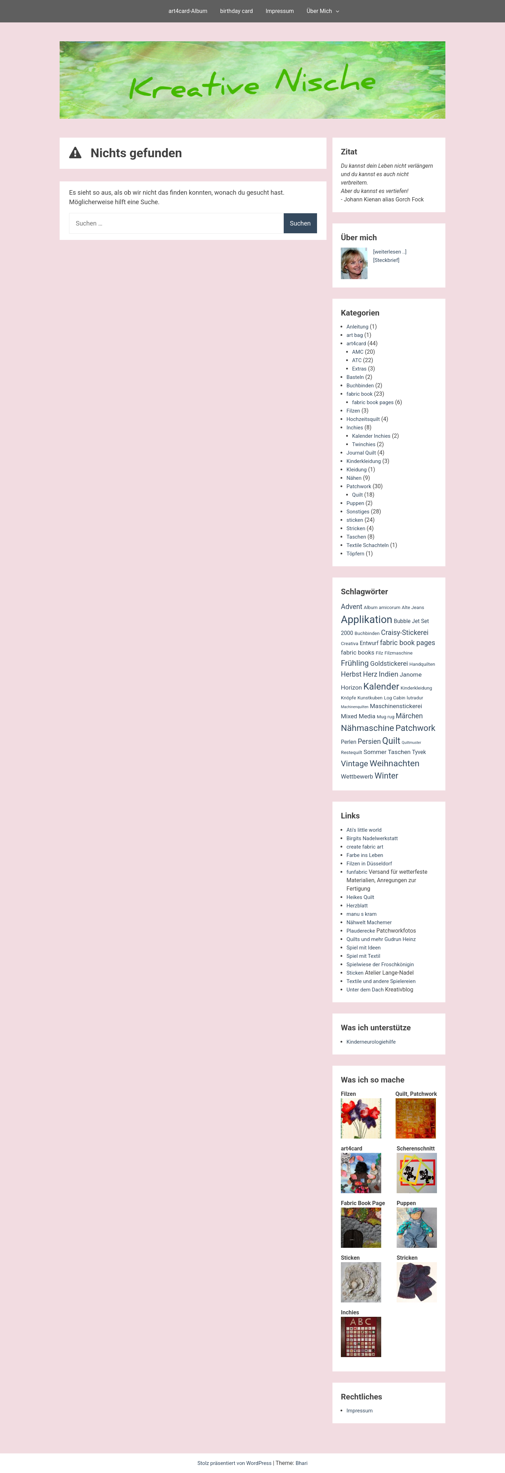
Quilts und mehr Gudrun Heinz (383, 939)
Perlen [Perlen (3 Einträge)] (348, 742)
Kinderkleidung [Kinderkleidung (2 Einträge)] (416, 688)
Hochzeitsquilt (364, 419)
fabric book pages (374, 402)
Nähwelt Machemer (370, 922)
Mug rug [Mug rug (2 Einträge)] (385, 716)
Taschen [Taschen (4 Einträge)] (399, 751)
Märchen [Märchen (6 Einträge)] (409, 716)
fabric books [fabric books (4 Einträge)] (358, 652)
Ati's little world (365, 830)
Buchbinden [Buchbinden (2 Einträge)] (367, 633)
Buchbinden (361, 385)
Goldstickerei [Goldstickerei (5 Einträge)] (389, 664)
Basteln (355, 377)
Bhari (304, 1463)
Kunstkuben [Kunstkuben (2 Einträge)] (370, 697)
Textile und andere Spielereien (383, 981)
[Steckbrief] (387, 260)
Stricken (356, 528)
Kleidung (357, 469)
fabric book (360, 393)
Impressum (279, 11)
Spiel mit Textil (364, 956)
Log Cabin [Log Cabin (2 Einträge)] (394, 697)
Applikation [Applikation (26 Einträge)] (366, 619)
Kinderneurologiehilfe (372, 1041)
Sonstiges (358, 511)
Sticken (355, 972)
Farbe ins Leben (366, 855)
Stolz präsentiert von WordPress (234, 1463)
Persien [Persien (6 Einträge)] (369, 742)
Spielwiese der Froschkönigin (382, 964)
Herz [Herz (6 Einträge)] (370, 674)
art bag (355, 335)
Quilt (358, 494)
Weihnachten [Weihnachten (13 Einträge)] (395, 763)
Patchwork (359, 486)
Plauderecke (361, 930)
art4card (357, 343)
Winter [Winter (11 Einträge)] (386, 776)
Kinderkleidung (365, 461)
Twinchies (364, 444)
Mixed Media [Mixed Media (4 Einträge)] (358, 716)
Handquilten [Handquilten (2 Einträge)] (422, 664)
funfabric (357, 872)
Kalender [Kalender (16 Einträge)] (381, 686)
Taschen (357, 536)
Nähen (354, 478)
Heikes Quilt (361, 897)
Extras (360, 368)
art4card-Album (188, 11)
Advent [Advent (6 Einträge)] (351, 607)
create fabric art (366, 846)
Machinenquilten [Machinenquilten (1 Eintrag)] (355, 707)
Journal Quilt (362, 452)
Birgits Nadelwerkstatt (374, 838)
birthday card (236, 11)
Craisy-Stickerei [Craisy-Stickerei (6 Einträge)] (405, 633)
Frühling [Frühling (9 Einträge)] (355, 663)
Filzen (353, 410)
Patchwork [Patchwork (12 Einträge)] (416, 728)
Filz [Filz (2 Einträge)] (379, 653)
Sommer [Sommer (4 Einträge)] (375, 751)
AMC (358, 351)
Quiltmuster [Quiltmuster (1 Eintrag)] (411, 742)
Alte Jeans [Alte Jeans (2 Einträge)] (413, 607)
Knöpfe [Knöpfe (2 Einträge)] (348, 697)
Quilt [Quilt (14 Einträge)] (391, 741)
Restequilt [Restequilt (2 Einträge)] (351, 752)
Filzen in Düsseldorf (371, 863)
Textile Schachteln (369, 545)
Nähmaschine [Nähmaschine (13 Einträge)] (367, 728)
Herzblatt (357, 905)
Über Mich (319, 11)
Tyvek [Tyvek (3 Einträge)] (419, 752)
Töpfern (356, 553)
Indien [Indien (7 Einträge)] (388, 674)
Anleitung (358, 326)
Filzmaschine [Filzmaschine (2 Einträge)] (398, 653)
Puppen (355, 503)
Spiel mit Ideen (364, 947)
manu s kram (362, 914)
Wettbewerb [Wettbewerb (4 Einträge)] (357, 776)
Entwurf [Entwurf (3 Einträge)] (369, 643)
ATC (357, 360)
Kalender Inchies (372, 436)
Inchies (355, 427)
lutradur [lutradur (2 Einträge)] (415, 697)
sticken (355, 520)
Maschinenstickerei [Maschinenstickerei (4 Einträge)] (396, 706)
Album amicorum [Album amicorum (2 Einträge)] (382, 607)
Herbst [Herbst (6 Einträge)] (351, 674)
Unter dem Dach (366, 989)
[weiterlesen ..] (391, 251)
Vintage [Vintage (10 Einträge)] (354, 763)
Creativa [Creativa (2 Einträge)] (349, 643)
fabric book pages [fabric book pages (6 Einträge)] (407, 643)
